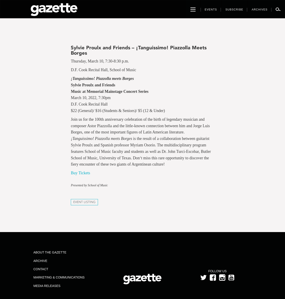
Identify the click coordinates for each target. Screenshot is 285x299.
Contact (40, 269)
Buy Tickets (80, 173)
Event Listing (84, 202)
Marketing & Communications (59, 277)
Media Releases (46, 286)
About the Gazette (49, 252)
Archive (40, 261)
